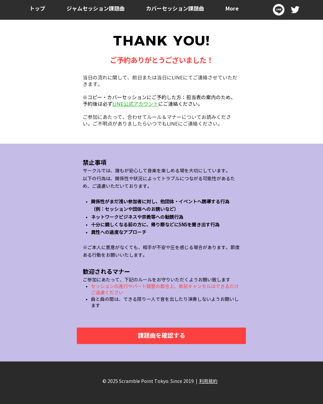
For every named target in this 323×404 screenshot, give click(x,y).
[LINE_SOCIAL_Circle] (278, 9)
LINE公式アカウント (135, 104)
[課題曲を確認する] (161, 336)
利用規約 (208, 381)
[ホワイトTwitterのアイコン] (295, 9)
